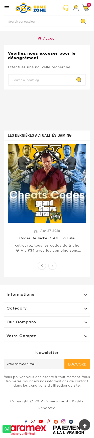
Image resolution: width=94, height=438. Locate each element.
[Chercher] (40, 21)
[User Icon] (76, 8)
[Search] (83, 21)
